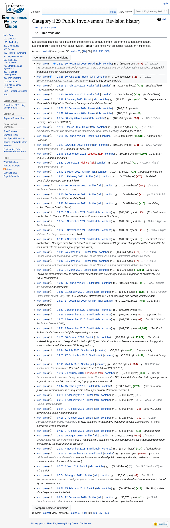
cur (39, 76)
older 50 (75, 51)
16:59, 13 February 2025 (71, 85)
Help (164, 19)
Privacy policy (38, 523)
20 (84, 51)
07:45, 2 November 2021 (71, 239)
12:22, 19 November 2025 (72, 63)
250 (101, 51)
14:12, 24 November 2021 (72, 203)
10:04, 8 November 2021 (71, 221)
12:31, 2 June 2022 (68, 162)
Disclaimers (85, 523)
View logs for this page (45, 27)
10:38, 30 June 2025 (68, 76)
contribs (107, 63)
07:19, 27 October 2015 (70, 430)
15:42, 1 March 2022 (68, 171)
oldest (46, 51)
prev (45, 63)
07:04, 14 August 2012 (70, 475)
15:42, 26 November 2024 (72, 113)
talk (99, 63)
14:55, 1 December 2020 (71, 319)
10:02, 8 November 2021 (71, 230)
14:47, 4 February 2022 (70, 176)
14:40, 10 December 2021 (72, 185)
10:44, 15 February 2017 (71, 386)
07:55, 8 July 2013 (67, 466)
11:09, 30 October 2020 (70, 337)
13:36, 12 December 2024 (72, 108)
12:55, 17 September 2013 (72, 453)
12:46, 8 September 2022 (71, 153)
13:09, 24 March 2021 (69, 269)
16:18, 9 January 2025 (69, 99)
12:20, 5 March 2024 (68, 127)
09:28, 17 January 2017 (70, 395)
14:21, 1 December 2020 (71, 328)
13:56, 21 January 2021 (70, 291)
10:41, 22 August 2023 (70, 144)
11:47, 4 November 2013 (71, 448)
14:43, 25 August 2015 (70, 435)
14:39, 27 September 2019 (72, 355)
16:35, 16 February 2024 (71, 135)
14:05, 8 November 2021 (71, 212)
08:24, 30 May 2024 (68, 118)
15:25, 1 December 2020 (71, 314)
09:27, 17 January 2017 (70, 399)
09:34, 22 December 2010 (72, 497)
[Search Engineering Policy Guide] (152, 11)
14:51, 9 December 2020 (71, 309)
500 (107, 51)
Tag (39, 89)
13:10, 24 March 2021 (69, 260)
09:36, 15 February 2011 (71, 488)
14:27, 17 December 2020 (72, 300)
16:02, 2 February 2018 (70, 373)
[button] (99, 33)
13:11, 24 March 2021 (69, 252)
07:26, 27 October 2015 (70, 417)
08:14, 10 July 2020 (68, 350)
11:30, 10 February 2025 (71, 94)
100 (95, 51)
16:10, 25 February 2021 (71, 282)
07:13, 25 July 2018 (68, 364)
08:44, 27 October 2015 (70, 408)
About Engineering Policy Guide (62, 523)
